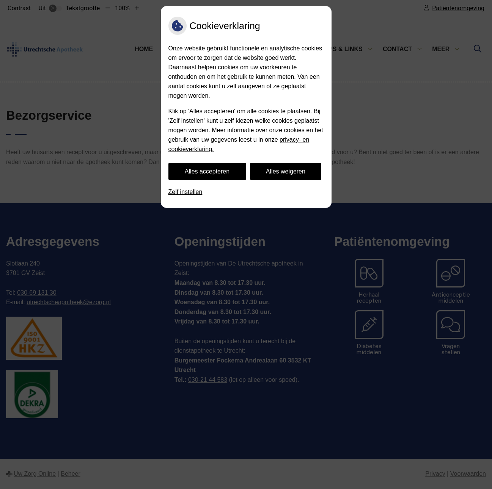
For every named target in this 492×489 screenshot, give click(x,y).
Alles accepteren (207, 171)
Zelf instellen (185, 192)
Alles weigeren (285, 171)
